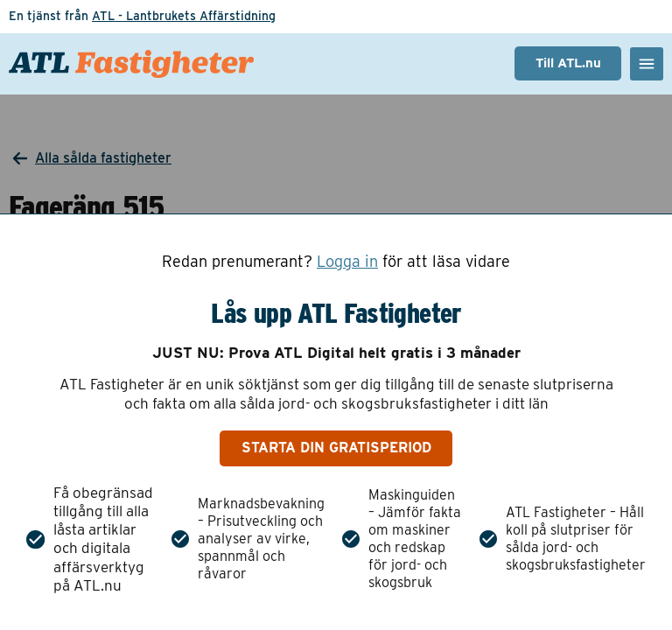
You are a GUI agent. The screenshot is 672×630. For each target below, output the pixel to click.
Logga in (347, 261)
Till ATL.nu (568, 63)
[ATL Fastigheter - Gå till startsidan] (131, 64)
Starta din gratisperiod (336, 447)
